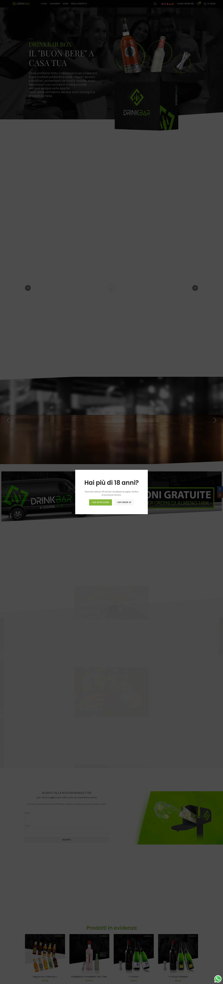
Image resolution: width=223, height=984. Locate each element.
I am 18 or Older (100, 502)
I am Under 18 (124, 502)
